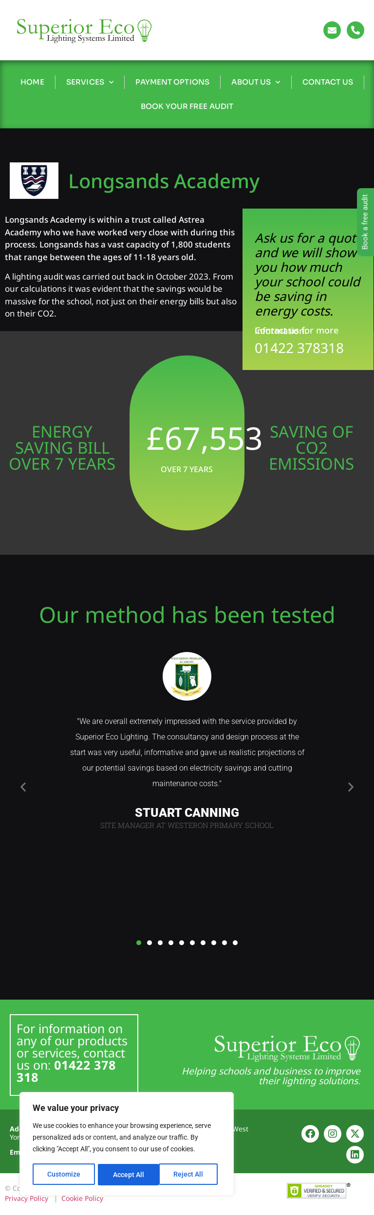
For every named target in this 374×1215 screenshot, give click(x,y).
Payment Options (172, 82)
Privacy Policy (26, 1198)
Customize (63, 1175)
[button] (23, 787)
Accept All (190, 1175)
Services (89, 82)
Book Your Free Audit (187, 106)
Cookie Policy (82, 1198)
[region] (126, 1144)
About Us (255, 82)
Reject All (128, 1175)
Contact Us (327, 82)
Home (32, 82)
